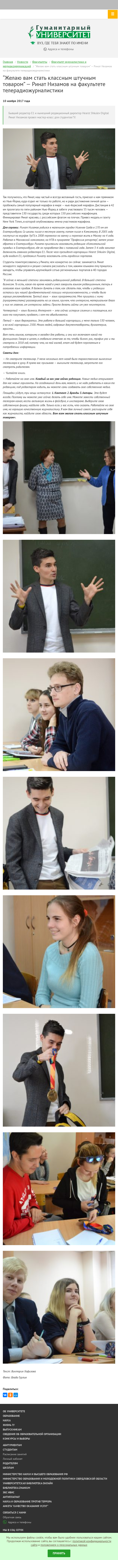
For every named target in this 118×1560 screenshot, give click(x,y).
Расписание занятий (15, 1454)
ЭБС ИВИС (8, 1492)
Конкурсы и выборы (16, 1438)
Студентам (10, 1449)
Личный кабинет (13, 1458)
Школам (8, 1467)
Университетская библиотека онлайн (28, 1483)
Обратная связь (12, 1517)
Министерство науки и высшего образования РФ (35, 1474)
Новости (22, 62)
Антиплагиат (11, 1497)
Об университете (14, 1411)
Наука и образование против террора (27, 1501)
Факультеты (39, 62)
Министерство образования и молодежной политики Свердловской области (55, 1478)
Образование (11, 1416)
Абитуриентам (12, 1445)
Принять (59, 1553)
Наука (7, 1420)
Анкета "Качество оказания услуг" (25, 1506)
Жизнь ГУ (9, 1425)
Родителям (10, 1463)
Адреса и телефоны (17, 1522)
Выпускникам (12, 1429)
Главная (8, 62)
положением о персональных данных (63, 1545)
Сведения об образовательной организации (32, 1434)
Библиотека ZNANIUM (16, 1488)
